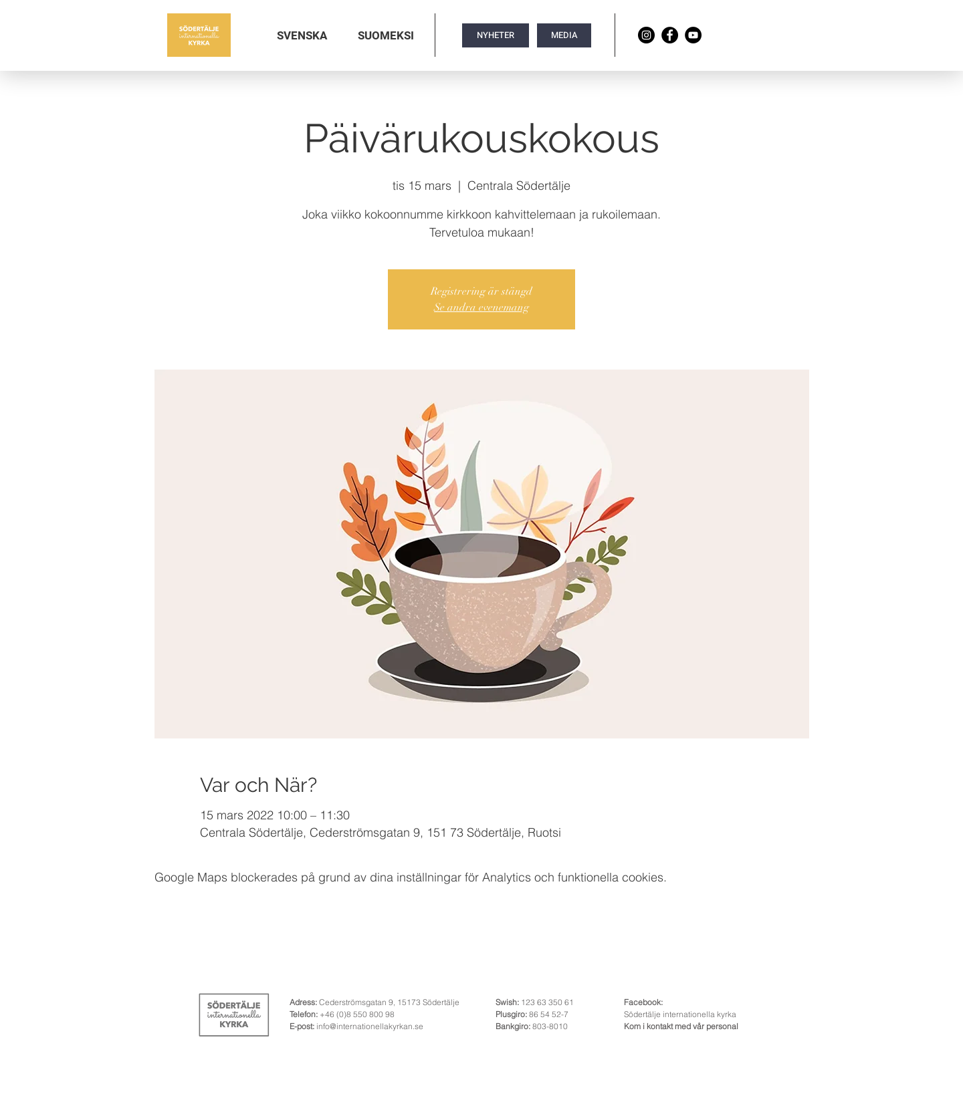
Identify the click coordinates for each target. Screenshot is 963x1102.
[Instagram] (646, 35)
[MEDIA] (564, 35)
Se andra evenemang (481, 307)
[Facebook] (669, 35)
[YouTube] (693, 35)
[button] (302, 35)
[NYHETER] (495, 35)
